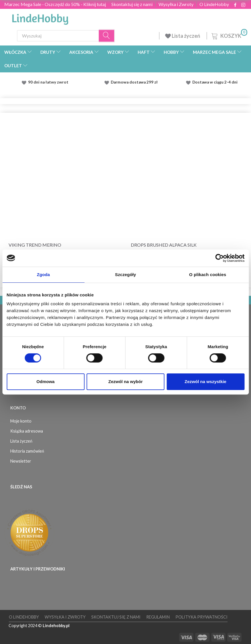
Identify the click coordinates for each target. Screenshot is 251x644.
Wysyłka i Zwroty (176, 4)
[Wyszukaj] (107, 35)
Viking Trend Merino (35, 244)
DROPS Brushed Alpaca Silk (164, 244)
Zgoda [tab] (43, 274)
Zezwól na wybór (125, 381)
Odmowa (45, 381)
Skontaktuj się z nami (132, 4)
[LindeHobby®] (40, 17)
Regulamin (158, 617)
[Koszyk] (229, 35)
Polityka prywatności (201, 617)
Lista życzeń (183, 36)
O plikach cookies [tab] (207, 274)
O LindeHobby (214, 4)
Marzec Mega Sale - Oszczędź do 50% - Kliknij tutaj (55, 4)
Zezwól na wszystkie (205, 381)
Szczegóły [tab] (125, 274)
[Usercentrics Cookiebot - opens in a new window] (219, 258)
